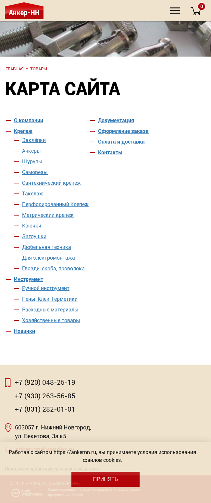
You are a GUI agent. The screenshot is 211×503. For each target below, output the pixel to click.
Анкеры (31, 151)
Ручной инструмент (45, 288)
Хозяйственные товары (51, 320)
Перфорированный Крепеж (55, 204)
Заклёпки (34, 140)
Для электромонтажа (48, 258)
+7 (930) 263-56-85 (45, 396)
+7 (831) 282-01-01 (45, 409)
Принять (105, 479)
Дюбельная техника (46, 247)
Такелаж (32, 194)
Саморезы (35, 172)
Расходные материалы (50, 310)
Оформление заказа (123, 131)
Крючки (31, 226)
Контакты (110, 152)
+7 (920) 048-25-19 (45, 382)
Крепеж (23, 131)
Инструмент (28, 279)
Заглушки (34, 236)
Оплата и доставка (121, 142)
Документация (116, 120)
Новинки (24, 331)
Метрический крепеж (48, 215)
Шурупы (32, 161)
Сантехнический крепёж (51, 183)
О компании (28, 120)
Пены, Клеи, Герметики (50, 299)
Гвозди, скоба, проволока (53, 268)
